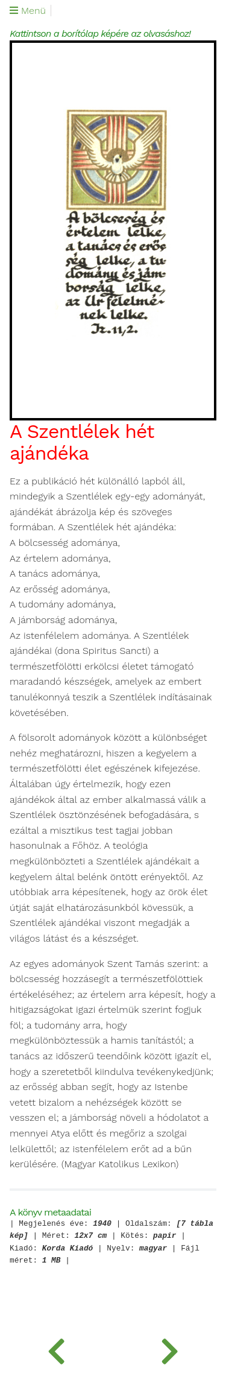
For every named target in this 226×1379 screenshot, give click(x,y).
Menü (28, 10)
